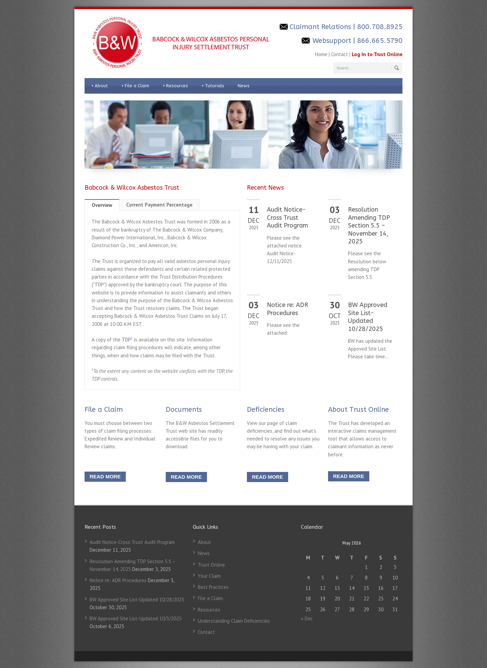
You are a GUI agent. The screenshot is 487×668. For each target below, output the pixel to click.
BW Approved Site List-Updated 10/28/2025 (367, 316)
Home (321, 54)
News (244, 85)
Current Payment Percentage (159, 204)
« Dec (307, 618)
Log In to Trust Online (377, 54)
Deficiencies (265, 409)
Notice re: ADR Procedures (287, 308)
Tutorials (213, 86)
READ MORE (105, 476)
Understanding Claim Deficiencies (234, 621)
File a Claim (135, 86)
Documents (184, 409)
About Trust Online (358, 409)
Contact (339, 54)
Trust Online (211, 565)
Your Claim (209, 576)
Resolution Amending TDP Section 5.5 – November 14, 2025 (369, 225)
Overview (102, 205)
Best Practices (213, 587)
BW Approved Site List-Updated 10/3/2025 (136, 618)
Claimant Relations (321, 27)
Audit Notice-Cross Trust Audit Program (287, 217)
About (99, 86)
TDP (127, 339)
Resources (175, 86)
